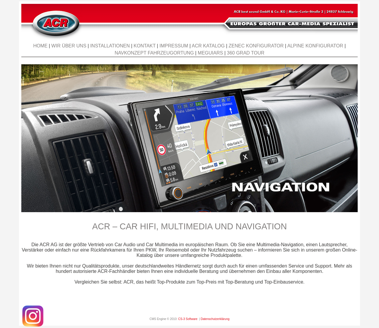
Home (40, 45)
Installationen (110, 45)
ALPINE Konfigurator (315, 45)
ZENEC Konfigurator (256, 45)
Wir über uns (68, 45)
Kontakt (144, 45)
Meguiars (210, 52)
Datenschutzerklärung (215, 319)
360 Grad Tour (245, 52)
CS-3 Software (187, 319)
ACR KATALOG (208, 45)
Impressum (173, 45)
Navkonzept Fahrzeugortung (154, 52)
